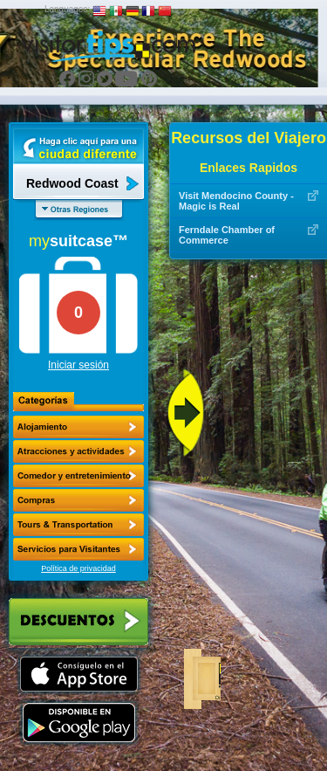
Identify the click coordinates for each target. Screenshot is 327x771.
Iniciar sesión (78, 365)
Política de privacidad (78, 568)
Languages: (67, 9)
